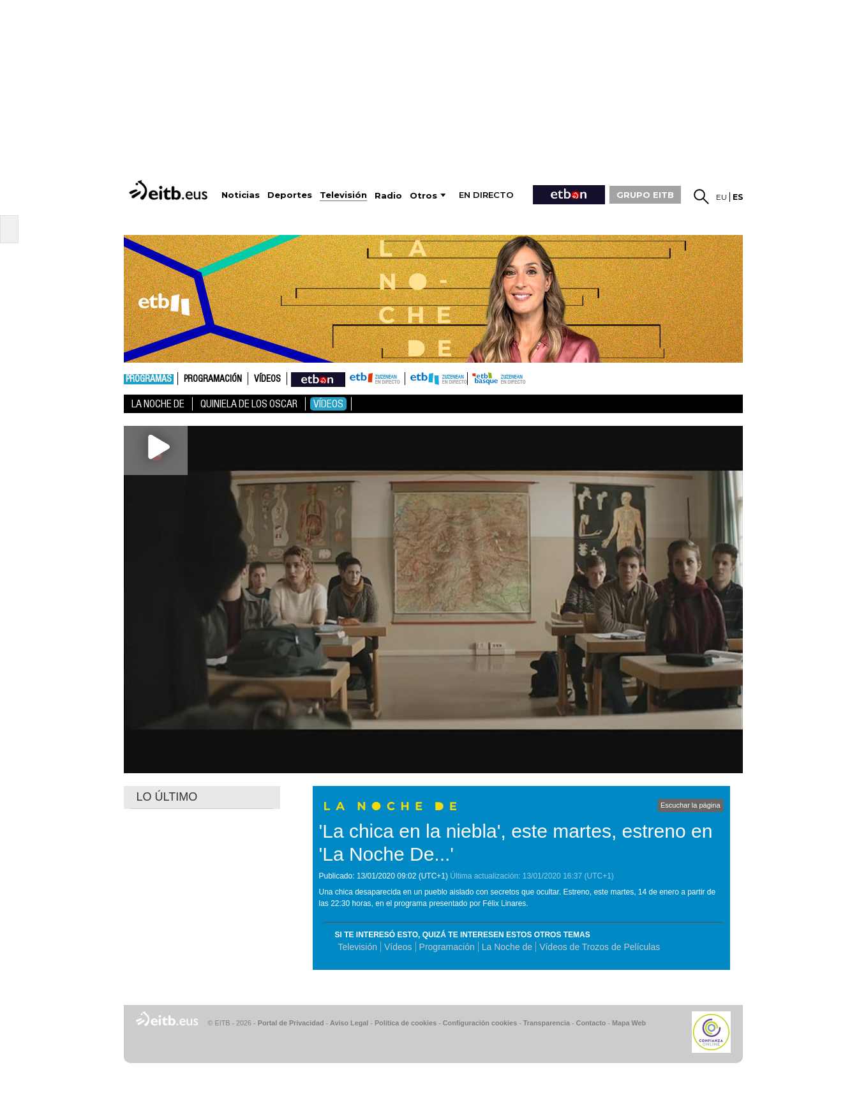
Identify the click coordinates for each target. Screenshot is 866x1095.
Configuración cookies (480, 1023)
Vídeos (267, 379)
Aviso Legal (349, 1023)
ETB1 (375, 378)
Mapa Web (629, 1023)
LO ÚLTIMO (167, 796)
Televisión (357, 947)
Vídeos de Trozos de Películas (599, 947)
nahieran (318, 378)
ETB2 (436, 378)
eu (721, 197)
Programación (213, 379)
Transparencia (546, 1023)
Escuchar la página (690, 805)
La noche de (157, 404)
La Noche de (507, 947)
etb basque (518, 378)
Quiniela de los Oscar (248, 404)
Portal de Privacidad (291, 1023)
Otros (423, 195)
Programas (149, 379)
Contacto (591, 1023)
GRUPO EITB (645, 195)
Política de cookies (406, 1023)
